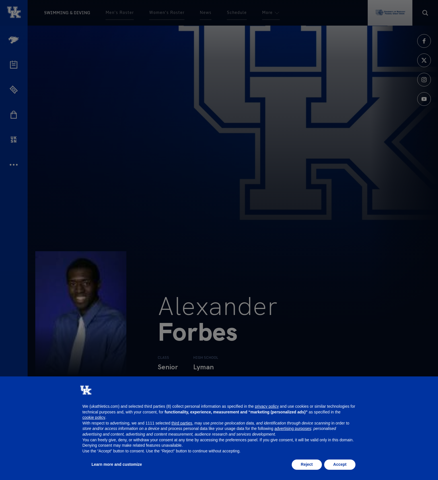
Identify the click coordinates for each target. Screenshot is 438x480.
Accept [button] (340, 464)
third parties (181, 423)
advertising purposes (292, 428)
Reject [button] (307, 464)
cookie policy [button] (94, 417)
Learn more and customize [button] (117, 464)
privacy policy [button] (267, 406)
